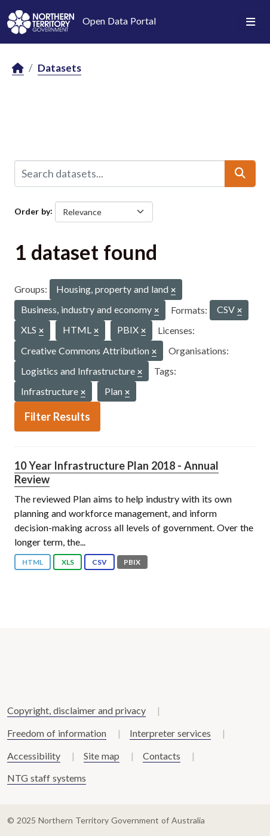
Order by (32, 211)
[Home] (18, 68)
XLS (68, 562)
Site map (101, 755)
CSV (99, 562)
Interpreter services (170, 733)
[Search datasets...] (119, 173)
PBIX (132, 562)
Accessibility (33, 755)
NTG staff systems (46, 777)
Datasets (59, 68)
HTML (32, 562)
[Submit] (240, 173)
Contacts (161, 755)
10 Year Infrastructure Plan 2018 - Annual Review (116, 472)
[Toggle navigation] (250, 22)
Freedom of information (56, 733)
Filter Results (57, 416)
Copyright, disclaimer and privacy (76, 710)
